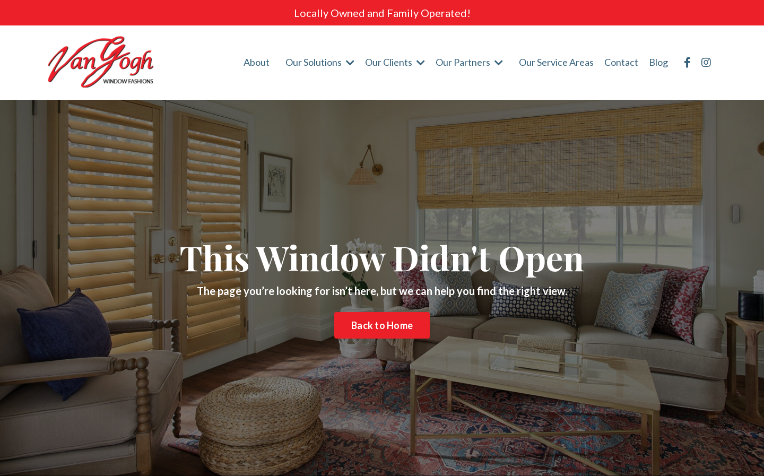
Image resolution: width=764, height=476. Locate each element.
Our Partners (469, 62)
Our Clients (395, 62)
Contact (621, 62)
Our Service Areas (556, 62)
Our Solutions (319, 62)
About (257, 62)
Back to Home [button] (382, 325)
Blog (658, 62)
